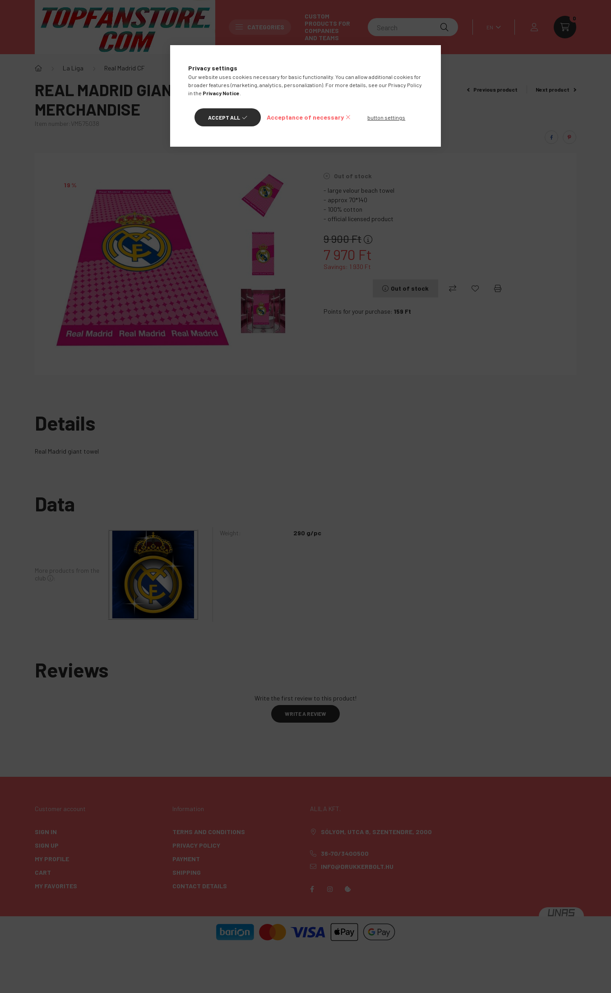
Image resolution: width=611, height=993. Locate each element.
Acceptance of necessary (305, 117)
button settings (386, 117)
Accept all (224, 117)
